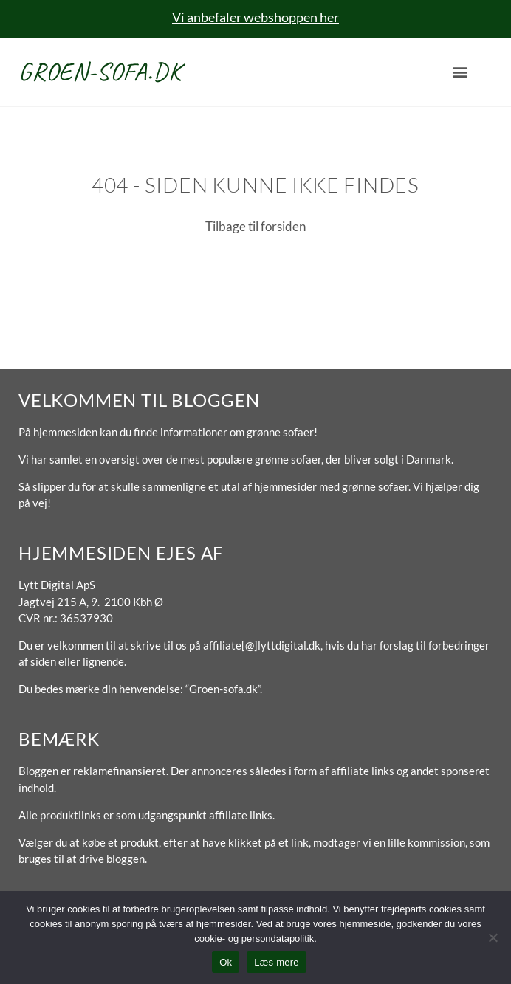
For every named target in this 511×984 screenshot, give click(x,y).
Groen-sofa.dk (99, 71)
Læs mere (276, 962)
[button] (459, 72)
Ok (225, 962)
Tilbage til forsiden (255, 226)
